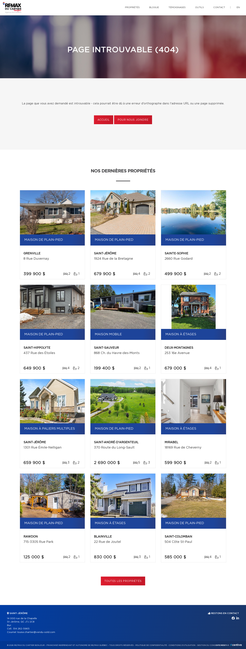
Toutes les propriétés (123, 581)
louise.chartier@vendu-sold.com (36, 632)
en (238, 7)
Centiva (236, 645)
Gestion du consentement (211, 645)
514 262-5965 (21, 629)
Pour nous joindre (133, 120)
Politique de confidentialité (151, 645)
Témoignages (177, 7)
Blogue (154, 7)
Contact (219, 7)
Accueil (103, 120)
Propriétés (132, 7)
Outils (199, 7)
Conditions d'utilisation (182, 645)
